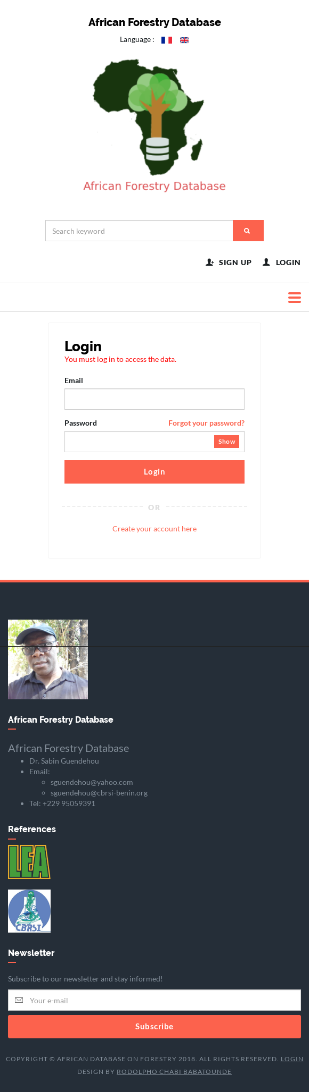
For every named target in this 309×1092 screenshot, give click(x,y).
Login (155, 471)
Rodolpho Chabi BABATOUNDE (174, 1071)
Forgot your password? (206, 422)
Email (73, 380)
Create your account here (154, 527)
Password (154, 423)
